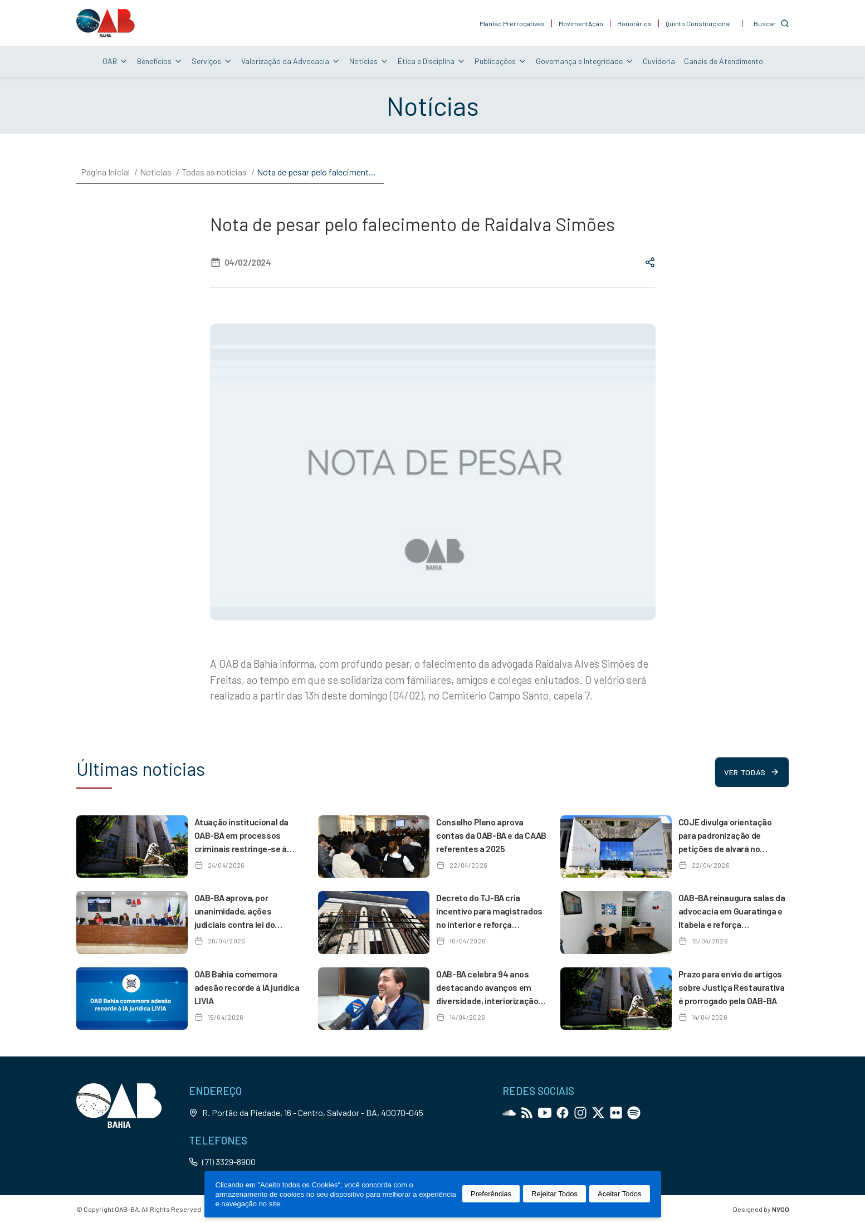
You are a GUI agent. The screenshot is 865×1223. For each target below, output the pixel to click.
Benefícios (160, 61)
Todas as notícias (214, 172)
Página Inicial (105, 172)
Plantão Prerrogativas (512, 23)
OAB (115, 61)
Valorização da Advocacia (290, 61)
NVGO (780, 1209)
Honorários (634, 23)
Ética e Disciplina (432, 61)
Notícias (369, 61)
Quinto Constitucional (698, 23)
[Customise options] (771, 23)
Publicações (501, 61)
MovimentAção (581, 23)
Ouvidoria (659, 61)
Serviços (212, 61)
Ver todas (751, 772)
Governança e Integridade (585, 61)
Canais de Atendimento (723, 61)
